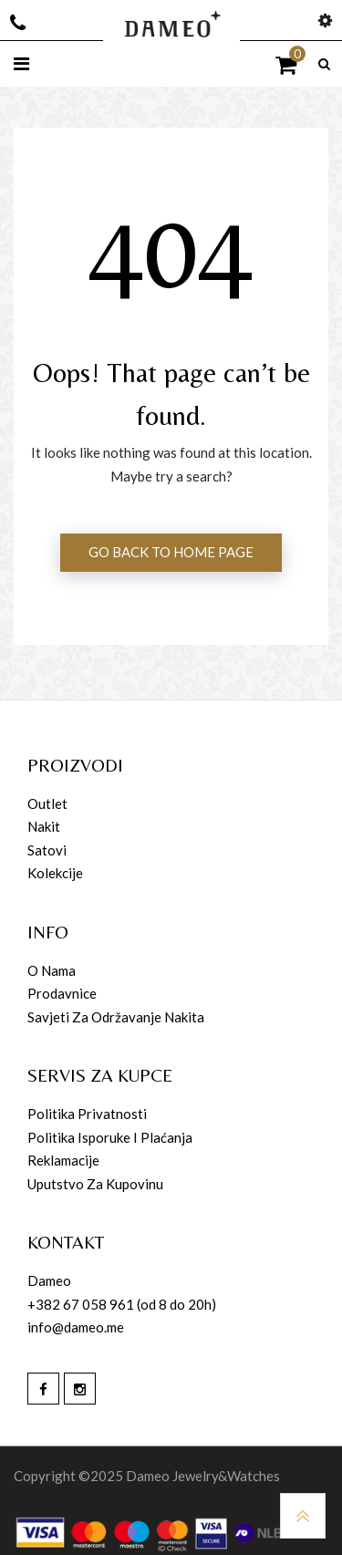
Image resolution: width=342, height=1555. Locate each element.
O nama (51, 970)
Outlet (47, 803)
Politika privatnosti (87, 1113)
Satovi (47, 850)
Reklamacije (63, 1160)
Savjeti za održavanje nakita (115, 1017)
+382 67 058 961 (80, 1304)
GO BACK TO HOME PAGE (171, 552)
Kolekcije (55, 873)
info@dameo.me (75, 1327)
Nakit (43, 826)
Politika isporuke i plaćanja (109, 1137)
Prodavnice (62, 993)
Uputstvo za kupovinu (95, 1184)
